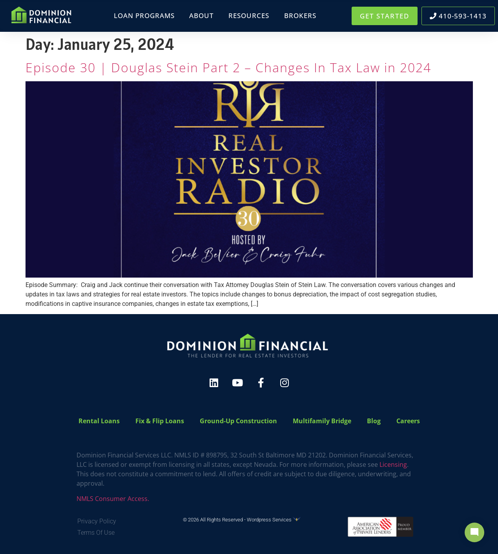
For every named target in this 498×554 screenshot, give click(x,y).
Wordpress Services (274, 520)
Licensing (393, 464)
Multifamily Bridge (322, 421)
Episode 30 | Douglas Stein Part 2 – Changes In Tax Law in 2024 (228, 67)
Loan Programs (144, 15)
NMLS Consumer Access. (113, 498)
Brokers (300, 15)
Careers (408, 421)
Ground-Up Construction (238, 421)
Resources (248, 15)
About (201, 15)
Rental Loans (99, 421)
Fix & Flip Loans (159, 421)
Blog (374, 421)
